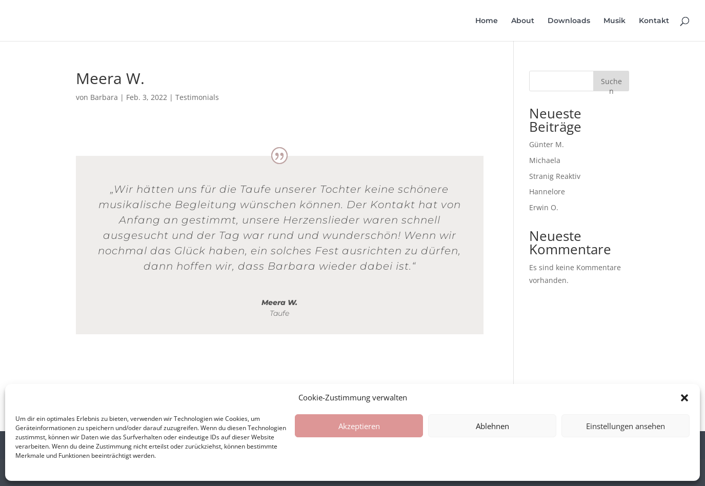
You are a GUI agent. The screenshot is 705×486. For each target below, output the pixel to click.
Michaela (544, 160)
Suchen (611, 83)
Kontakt (654, 21)
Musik (614, 21)
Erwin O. (543, 207)
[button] (684, 398)
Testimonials (197, 97)
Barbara (104, 97)
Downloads (569, 21)
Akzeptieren (359, 426)
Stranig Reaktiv (554, 176)
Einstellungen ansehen (625, 426)
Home (486, 21)
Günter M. (546, 144)
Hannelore (547, 191)
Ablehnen (492, 426)
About (522, 21)
